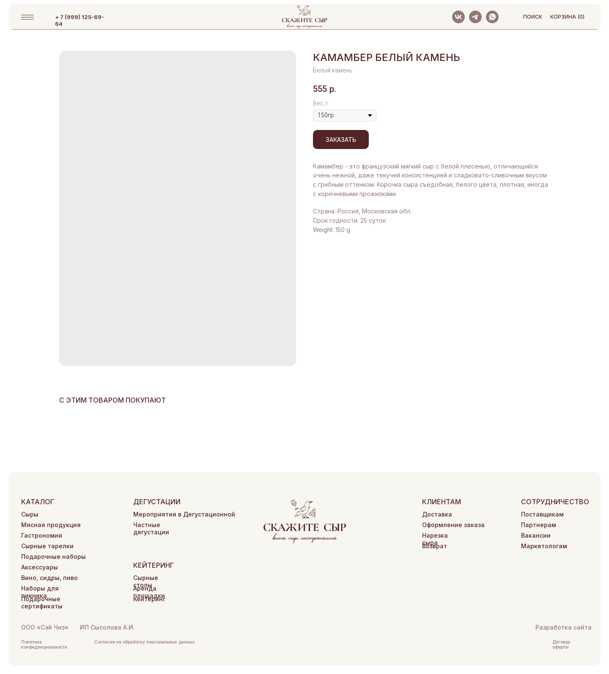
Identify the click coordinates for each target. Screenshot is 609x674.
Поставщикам (542, 514)
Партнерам (538, 524)
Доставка (437, 514)
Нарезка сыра (435, 539)
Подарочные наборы (53, 556)
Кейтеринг (149, 598)
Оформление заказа (453, 524)
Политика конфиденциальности (44, 644)
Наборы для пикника (40, 592)
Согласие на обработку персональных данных (144, 641)
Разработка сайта (563, 627)
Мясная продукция (51, 524)
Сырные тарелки (47, 546)
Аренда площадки (149, 592)
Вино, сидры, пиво (49, 577)
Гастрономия (41, 535)
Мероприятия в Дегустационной (184, 514)
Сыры (29, 514)
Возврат (434, 546)
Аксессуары (39, 567)
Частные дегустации (151, 528)
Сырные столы (145, 581)
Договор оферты (561, 644)
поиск (532, 17)
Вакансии (536, 535)
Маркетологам (544, 546)
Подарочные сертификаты (42, 602)
